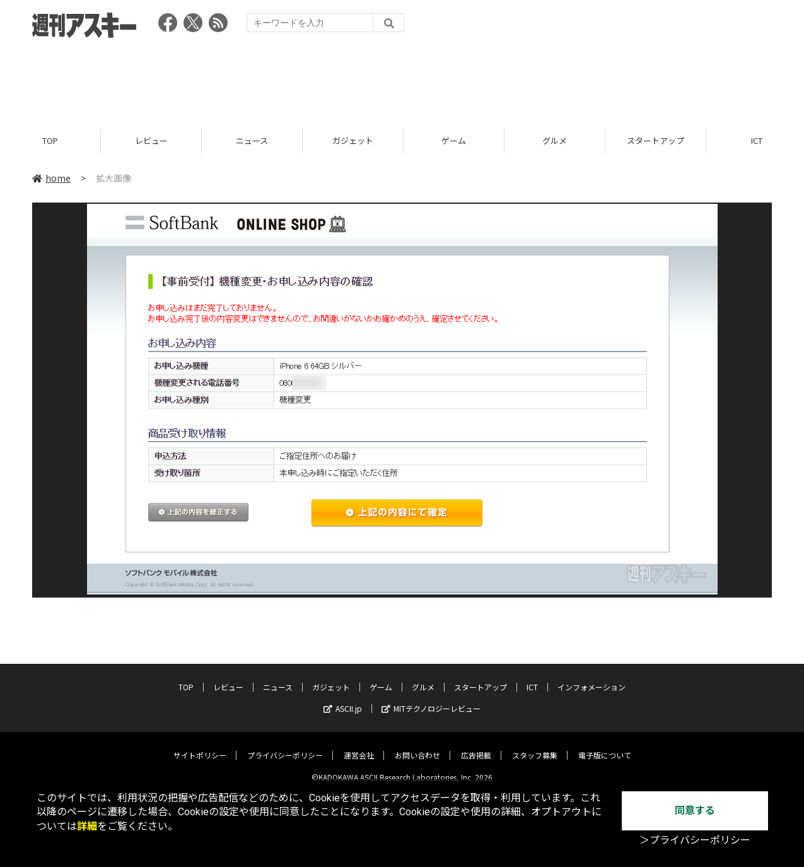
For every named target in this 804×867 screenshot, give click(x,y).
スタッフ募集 (534, 745)
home (51, 178)
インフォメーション (591, 677)
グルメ (554, 140)
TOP (50, 140)
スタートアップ (655, 140)
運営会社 (359, 745)
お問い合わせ (417, 745)
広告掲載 (476, 745)
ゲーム (453, 140)
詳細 (87, 826)
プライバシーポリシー (285, 745)
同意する (695, 811)
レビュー (151, 140)
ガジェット (352, 140)
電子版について (604, 745)
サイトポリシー (199, 745)
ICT (532, 677)
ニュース (252, 140)
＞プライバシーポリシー (694, 840)
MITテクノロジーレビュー (431, 698)
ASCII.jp (342, 698)
